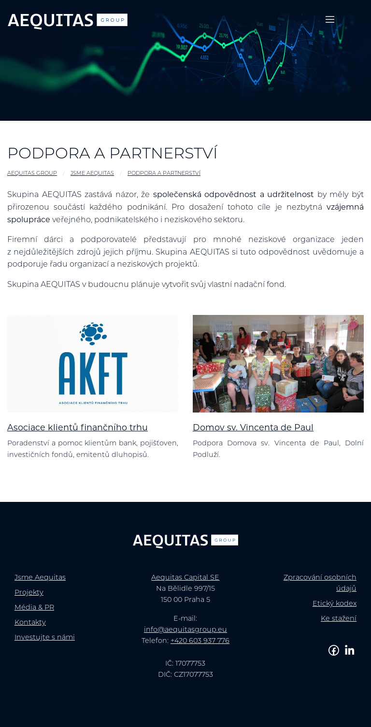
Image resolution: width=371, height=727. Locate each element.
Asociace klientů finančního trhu (77, 428)
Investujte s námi (44, 637)
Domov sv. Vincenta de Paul (253, 428)
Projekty (28, 593)
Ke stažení (339, 619)
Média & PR (34, 608)
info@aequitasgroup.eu (185, 630)
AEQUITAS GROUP (32, 173)
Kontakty (30, 623)
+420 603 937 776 (200, 641)
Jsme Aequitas (92, 173)
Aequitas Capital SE (185, 578)
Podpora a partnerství (164, 173)
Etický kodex (335, 604)
